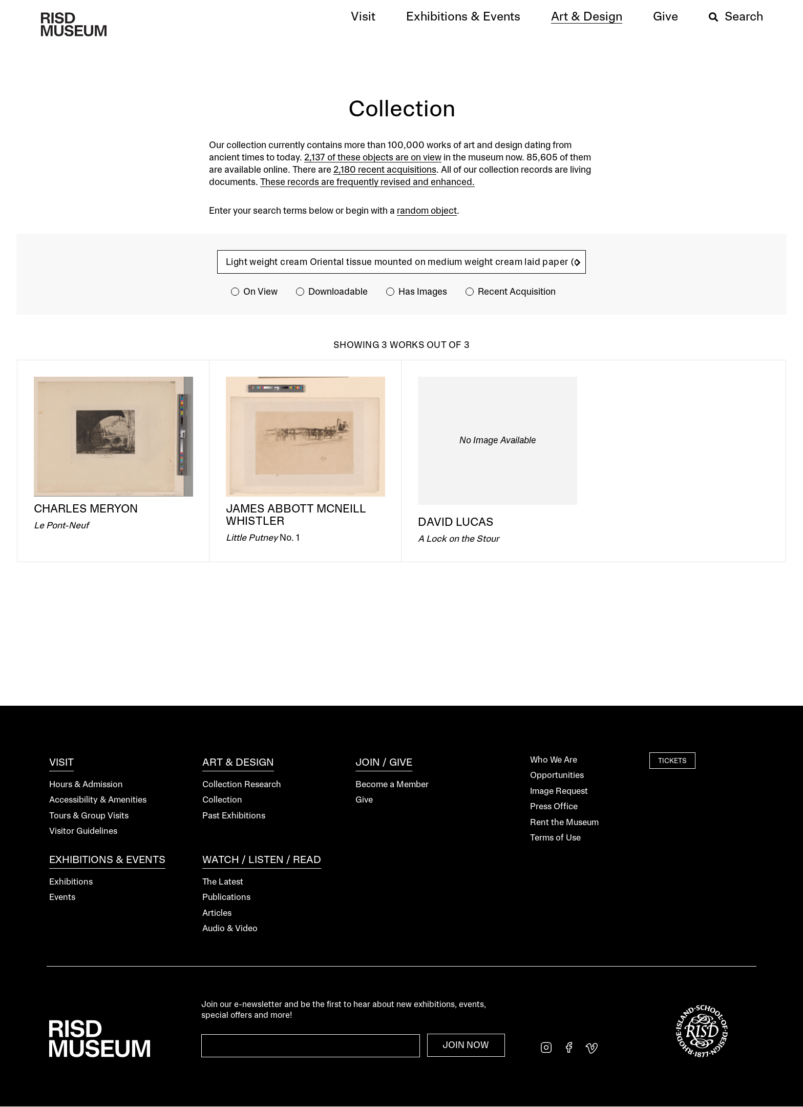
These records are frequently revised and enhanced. (367, 182)
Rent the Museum (564, 823)
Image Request (559, 791)
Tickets (672, 761)
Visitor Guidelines (83, 831)
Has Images (422, 292)
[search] (578, 262)
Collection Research (241, 785)
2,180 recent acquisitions (384, 170)
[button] (363, 17)
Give (364, 800)
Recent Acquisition (517, 292)
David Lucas (456, 523)
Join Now (465, 1045)
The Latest (222, 882)
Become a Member (392, 785)
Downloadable (338, 292)
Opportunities (557, 776)
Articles (216, 913)
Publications (226, 897)
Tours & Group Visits (89, 816)
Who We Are (553, 760)
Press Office (554, 807)
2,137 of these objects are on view (372, 158)
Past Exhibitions (233, 816)
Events (62, 897)
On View (260, 292)
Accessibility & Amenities (97, 800)
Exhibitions (71, 882)
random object (427, 211)
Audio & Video (230, 929)
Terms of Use (555, 838)
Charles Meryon (86, 509)
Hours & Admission (86, 785)
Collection (222, 800)
